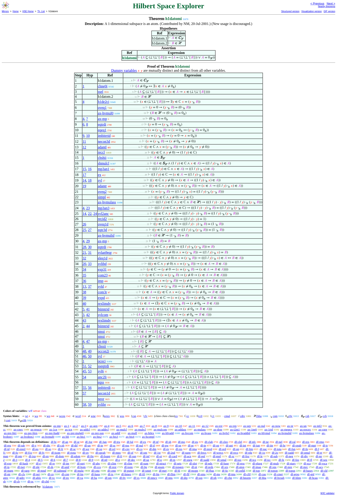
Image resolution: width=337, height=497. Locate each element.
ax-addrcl (103, 429)
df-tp (203, 445)
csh (307, 416)
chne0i (103, 86)
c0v (290, 416)
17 (84, 175)
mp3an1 (104, 169)
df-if (152, 445)
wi (26, 416)
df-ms (216, 474)
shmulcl (103, 163)
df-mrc (304, 467)
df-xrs (224, 467)
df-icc (267, 459)
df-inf (146, 456)
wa (36, 416)
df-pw (164, 445)
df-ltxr (245, 456)
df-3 (14, 459)
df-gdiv (20, 477)
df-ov (85, 452)
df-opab (296, 445)
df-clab (209, 442)
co (176, 416)
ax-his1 (81, 436)
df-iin (270, 445)
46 (84, 356)
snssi (101, 331)
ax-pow (276, 426)
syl (100, 180)
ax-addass (180, 429)
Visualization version (311, 11)
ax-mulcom (160, 429)
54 (84, 377)
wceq (62, 416)
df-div (304, 456)
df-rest (112, 467)
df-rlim (128, 463)
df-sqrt (81, 463)
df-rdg (248, 452)
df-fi (119, 456)
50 (90, 356)
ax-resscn (36, 429)
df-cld (323, 470)
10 (88, 136)
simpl (102, 197)
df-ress (240, 463)
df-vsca (323, 463)
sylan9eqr (105, 252)
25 (84, 230)
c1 (213, 416)
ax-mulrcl (140, 429)
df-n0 (104, 459)
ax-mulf (132, 433)
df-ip (6, 467)
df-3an (103, 442)
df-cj (39, 463)
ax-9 (166, 426)
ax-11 (192, 426)
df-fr (60, 449)
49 (90, 351)
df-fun (291, 449)
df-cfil (247, 474)
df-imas (256, 467)
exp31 (102, 269)
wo (48, 416)
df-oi (159, 456)
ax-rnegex (286, 429)
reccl (101, 152)
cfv (146, 416)
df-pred (207, 449)
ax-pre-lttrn (30, 433)
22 (90, 214)
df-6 (53, 459)
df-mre (288, 467)
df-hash (23, 463)
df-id (6, 449)
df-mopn (193, 470)
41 (88, 309)
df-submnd (60, 470)
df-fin (90, 456)
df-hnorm (245, 477)
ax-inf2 (317, 426)
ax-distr (218, 429)
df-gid (310, 474)
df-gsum (159, 467)
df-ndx (209, 463)
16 (90, 169)
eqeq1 (102, 130)
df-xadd (204, 459)
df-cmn (112, 470)
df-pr (191, 445)
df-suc (263, 449)
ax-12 (205, 426)
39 (84, 298)
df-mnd (41, 470)
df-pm (18, 456)
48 (84, 351)
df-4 (27, 459)
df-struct (161, 463)
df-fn (305, 449)
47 (88, 341)
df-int (243, 445)
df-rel (112, 449)
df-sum (144, 463)
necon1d (104, 393)
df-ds (50, 467)
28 (84, 247)
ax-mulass (200, 429)
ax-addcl (85, 429)
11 (84, 141)
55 (84, 388)
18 (90, 180)
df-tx (110, 474)
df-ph (213, 477)
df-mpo (116, 452)
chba (259, 416)
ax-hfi (65, 436)
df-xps (272, 467)
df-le (260, 456)
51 (84, 366)
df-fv (42, 452)
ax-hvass (206, 433)
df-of (130, 452)
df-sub (274, 456)
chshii (102, 158)
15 (84, 169)
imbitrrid (104, 136)
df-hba (262, 477)
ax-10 (178, 426)
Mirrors (5, 11)
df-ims (169, 477)
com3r (102, 292)
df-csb (60, 445)
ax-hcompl (148, 436)
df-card (173, 456)
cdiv (242, 416)
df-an (65, 442)
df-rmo (320, 442)
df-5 (40, 459)
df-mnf (217, 456)
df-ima (193, 449)
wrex (107, 416)
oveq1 (102, 107)
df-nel (278, 442)
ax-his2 (97, 436)
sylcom (103, 315)
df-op (216, 445)
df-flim (171, 474)
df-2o (275, 452)
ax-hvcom (187, 433)
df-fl (309, 459)
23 (88, 208)
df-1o (262, 452)
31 (90, 252)
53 (90, 371)
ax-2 (75, 426)
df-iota (278, 449)
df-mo (181, 442)
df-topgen (178, 467)
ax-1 (66, 426)
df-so (48, 449)
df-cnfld (240, 470)
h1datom (47, 486)
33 (90, 264)
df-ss (112, 445)
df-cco (97, 467)
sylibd (102, 264)
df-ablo (37, 477)
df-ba (94, 477)
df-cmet (278, 474)
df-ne (265, 442)
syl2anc (103, 214)
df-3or (89, 442)
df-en (45, 456)
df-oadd (289, 452)
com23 (103, 275)
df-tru (116, 442)
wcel (78, 416)
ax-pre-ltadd (52, 433)
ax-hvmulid (106, 235)
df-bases (308, 470)
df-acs (319, 467)
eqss (101, 382)
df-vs (137, 477)
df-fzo (295, 459)
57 (84, 393)
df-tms (232, 474)
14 (84, 180)
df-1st (157, 452)
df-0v (122, 477)
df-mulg (79, 470)
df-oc (31, 481)
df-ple (36, 467)
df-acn (187, 456)
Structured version (290, 11)
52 (90, 366)
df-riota (71, 452)
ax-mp (102, 119)
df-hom (81, 467)
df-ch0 (45, 481)
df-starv (291, 463)
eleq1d (103, 258)
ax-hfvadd (168, 433)
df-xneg (187, 459)
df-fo (15, 452)
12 (84, 147)
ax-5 (118, 426)
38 (84, 292)
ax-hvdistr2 (27, 436)
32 (84, 258)
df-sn (178, 445)
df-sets (178, 463)
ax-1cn (53, 429)
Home (16, 11)
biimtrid (104, 309)
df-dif (74, 445)
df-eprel (20, 449)
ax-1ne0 (252, 429)
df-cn (51, 474)
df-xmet (146, 470)
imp (101, 281)
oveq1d (103, 224)
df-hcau (313, 477)
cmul (227, 416)
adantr (102, 186)
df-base (224, 463)
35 (84, 275)
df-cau (262, 474)
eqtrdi (102, 124)
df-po (35, 449)
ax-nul (261, 426)
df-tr (325, 445)
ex (99, 175)
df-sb (168, 442)
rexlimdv (104, 303)
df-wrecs (218, 452)
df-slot (193, 463)
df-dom (59, 456)
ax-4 (106, 426)
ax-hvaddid (243, 433)
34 (84, 269)
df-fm (156, 474)
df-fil (142, 474)
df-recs (234, 452)
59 (90, 404)
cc (187, 416)
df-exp (7, 463)
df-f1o (28, 452)
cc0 (200, 416)
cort (8, 420)
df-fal (130, 442)
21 (84, 252)
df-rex (305, 442)
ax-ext (218, 426)
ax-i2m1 (235, 429)
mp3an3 (104, 208)
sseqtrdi (103, 366)
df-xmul (222, 459)
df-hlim (296, 477)
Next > (331, 3)
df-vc (52, 477)
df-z (117, 459)
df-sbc (47, 445)
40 (84, 303)
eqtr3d (102, 230)
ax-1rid (268, 429)
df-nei (36, 474)
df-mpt (312, 445)
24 (95, 214)
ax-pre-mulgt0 (75, 433)
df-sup (132, 456)
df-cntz (95, 470)
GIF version (329, 11)
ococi (102, 361)
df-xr (231, 456)
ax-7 (142, 426)
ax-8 (154, 426)
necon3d (104, 141)
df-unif (65, 467)
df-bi (53, 442)
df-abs (96, 463)
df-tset (21, 467)
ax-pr (290, 426)
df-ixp (32, 456)
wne (93, 416)
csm (275, 416)
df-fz (281, 459)
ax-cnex (18, 429)
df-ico (252, 459)
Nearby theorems (326, 6)
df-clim (112, 463)
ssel (100, 92)
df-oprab (100, 452)
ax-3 (83, 426)
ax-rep (232, 426)
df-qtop (240, 467)
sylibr (102, 404)
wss (122, 416)
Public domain (177, 493)
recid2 (102, 219)
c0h (24, 420)
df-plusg (257, 463)
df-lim (249, 449)
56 (90, 388)
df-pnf (201, 456)
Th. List (41, 11)
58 (84, 404)
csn (134, 416)
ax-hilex (149, 433)
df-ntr (7, 474)
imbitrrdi (104, 388)
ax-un (303, 426)
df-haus (95, 474)
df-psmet (129, 470)
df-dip (184, 477)
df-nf (156, 442)
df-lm (80, 474)
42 (88, 315)
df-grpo (295, 474)
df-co (139, 449)
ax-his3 (113, 436)
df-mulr (274, 463)
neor (101, 399)
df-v (33, 445)
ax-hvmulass (107, 202)
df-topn (128, 467)
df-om (143, 452)
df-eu (195, 442)
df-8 (78, 459)
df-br (283, 445)
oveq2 (102, 192)
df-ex (143, 442)
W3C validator (327, 493)
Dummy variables (124, 70)
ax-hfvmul (264, 433)
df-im (66, 463)
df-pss (125, 445)
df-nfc (252, 442)
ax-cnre (323, 429)
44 (88, 326)
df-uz (146, 459)
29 (88, 241)
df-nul (139, 445)
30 (90, 247)
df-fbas (210, 470)
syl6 (101, 371)
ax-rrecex (305, 429)
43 (84, 320)
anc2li (102, 377)
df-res (179, 449)
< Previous (317, 3)
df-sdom (75, 456)
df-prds (209, 467)
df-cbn (228, 477)
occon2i (103, 351)
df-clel (238, 442)
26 (84, 224)
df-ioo (237, 459)
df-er (319, 452)
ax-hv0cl (224, 433)
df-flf (186, 474)
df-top (256, 470)
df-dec (131, 459)
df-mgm (8, 470)
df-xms (201, 474)
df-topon (273, 470)
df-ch (16, 481)
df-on (236, 449)
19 (84, 186)
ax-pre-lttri (10, 433)
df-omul (305, 452)
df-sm (108, 477)
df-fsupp (105, 456)
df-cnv (126, 449)
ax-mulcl (122, 429)
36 (84, 281)
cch (325, 416)
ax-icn (68, 429)
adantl (102, 147)
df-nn (319, 456)
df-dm (152, 449)
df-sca (307, 463)
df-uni (229, 445)
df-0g (144, 467)
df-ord (222, 449)
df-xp (99, 449)
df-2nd (171, 452)
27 (90, 230)
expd (101, 298)
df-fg (225, 470)
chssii (102, 346)
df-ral (292, 442)
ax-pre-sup (97, 433)
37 (90, 286)
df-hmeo (126, 474)
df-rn (166, 449)
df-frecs (201, 452)
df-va (80, 477)
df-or (76, 442)
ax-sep (247, 426)
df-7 (65, 459)
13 (84, 286)
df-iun (256, 445)
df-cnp (65, 474)
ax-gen (93, 426)
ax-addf (115, 433)
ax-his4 (130, 436)
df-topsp (290, 470)
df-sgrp (25, 470)
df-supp (186, 452)
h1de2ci (103, 102)
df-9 (90, 459)
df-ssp (199, 477)
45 (84, 371)
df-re (52, 463)
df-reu (7, 445)
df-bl (177, 470)
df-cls (21, 474)
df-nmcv (152, 477)
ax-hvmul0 (105, 113)
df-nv (66, 477)
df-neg (289, 456)
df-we (85, 449)
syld (101, 286)
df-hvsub (279, 477)
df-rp (172, 459)
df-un (87, 445)
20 (84, 264)
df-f (317, 449)
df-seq (323, 459)
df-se (73, 449)
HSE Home (28, 11)
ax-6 (130, 426)
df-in (100, 445)
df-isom (55, 452)
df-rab (21, 445)
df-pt (194, 467)
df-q (159, 459)
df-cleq (224, 442)
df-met (163, 470)
